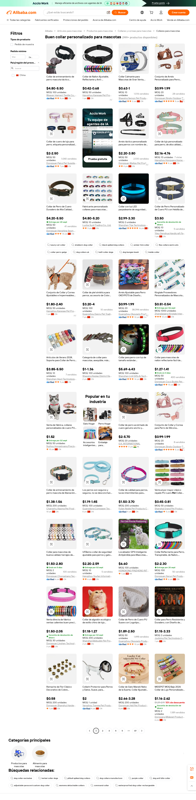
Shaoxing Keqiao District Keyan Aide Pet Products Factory (97, 376)
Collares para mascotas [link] (168, 31)
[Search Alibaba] (75, 12)
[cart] (152, 13)
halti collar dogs (104, 252)
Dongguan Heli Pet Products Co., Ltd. (134, 705)
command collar (100, 785)
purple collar (136, 778)
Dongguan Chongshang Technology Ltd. (61, 576)
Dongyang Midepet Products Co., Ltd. (170, 717)
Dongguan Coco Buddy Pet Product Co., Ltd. (170, 381)
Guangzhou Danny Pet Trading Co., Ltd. (97, 314)
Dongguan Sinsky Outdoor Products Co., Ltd (170, 98)
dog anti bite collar (160, 778)
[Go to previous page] (89, 731)
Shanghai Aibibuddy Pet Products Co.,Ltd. (97, 640)
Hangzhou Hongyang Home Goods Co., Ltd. (170, 160)
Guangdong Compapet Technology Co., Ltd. (97, 508)
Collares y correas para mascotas (134, 31)
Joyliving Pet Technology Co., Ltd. (170, 638)
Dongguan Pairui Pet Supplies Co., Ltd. (61, 163)
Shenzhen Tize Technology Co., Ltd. (134, 225)
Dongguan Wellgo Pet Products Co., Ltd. (134, 163)
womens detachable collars (70, 785)
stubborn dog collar (82, 245)
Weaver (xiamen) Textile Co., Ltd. (61, 95)
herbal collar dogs (48, 778)
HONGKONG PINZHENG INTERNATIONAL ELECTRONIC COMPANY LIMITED (134, 570)
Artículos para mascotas (69, 31)
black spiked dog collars (111, 245)
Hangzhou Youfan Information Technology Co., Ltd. (97, 576)
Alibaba (48, 31)
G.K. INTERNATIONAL (129, 443)
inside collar (152, 252)
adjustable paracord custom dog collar (30, 785)
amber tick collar (139, 245)
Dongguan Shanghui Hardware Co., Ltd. (61, 705)
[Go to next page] (142, 731)
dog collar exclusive (21, 778)
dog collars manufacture (109, 778)
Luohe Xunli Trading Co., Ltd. (96, 225)
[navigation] (24, 381)
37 (135, 731)
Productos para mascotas (100, 31)
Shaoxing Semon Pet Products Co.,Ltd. (134, 98)
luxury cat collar (56, 245)
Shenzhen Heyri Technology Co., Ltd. (61, 379)
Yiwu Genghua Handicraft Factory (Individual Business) (170, 233)
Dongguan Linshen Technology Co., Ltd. (61, 643)
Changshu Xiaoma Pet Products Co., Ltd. (61, 508)
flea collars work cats (166, 245)
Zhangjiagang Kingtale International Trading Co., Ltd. (170, 313)
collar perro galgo (57, 252)
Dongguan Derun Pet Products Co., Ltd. (170, 576)
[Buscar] (120, 12)
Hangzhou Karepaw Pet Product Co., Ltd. (97, 95)
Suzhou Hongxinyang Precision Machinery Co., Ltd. (61, 446)
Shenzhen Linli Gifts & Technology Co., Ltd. (134, 376)
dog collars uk (81, 252)
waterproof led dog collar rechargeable (135, 785)
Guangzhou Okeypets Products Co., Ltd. (134, 314)
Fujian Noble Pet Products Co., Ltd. (134, 508)
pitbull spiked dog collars (77, 778)
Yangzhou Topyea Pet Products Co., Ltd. (97, 705)
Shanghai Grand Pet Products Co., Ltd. (170, 508)
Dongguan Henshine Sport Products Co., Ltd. (61, 230)
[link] (192, 769)
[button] (108, 12)
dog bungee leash (129, 252)
